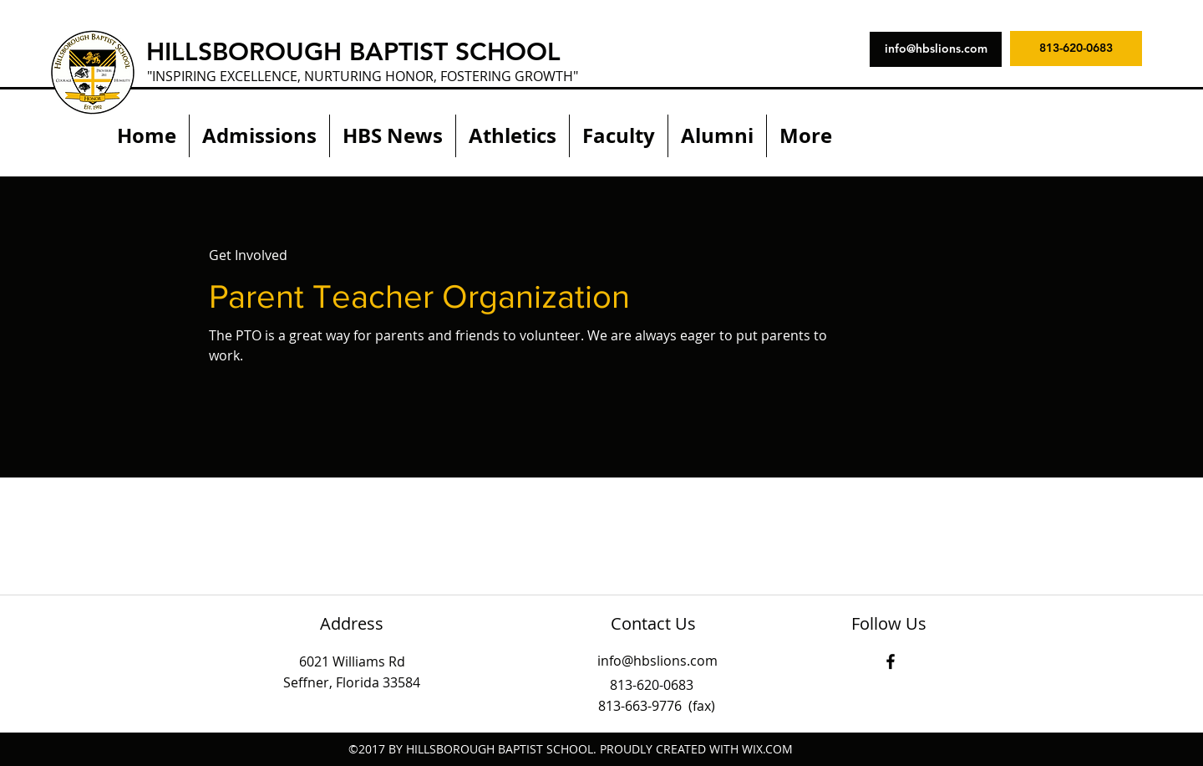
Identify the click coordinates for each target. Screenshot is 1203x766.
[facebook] (891, 661)
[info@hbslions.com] (936, 49)
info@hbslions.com (657, 660)
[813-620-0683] (1076, 48)
